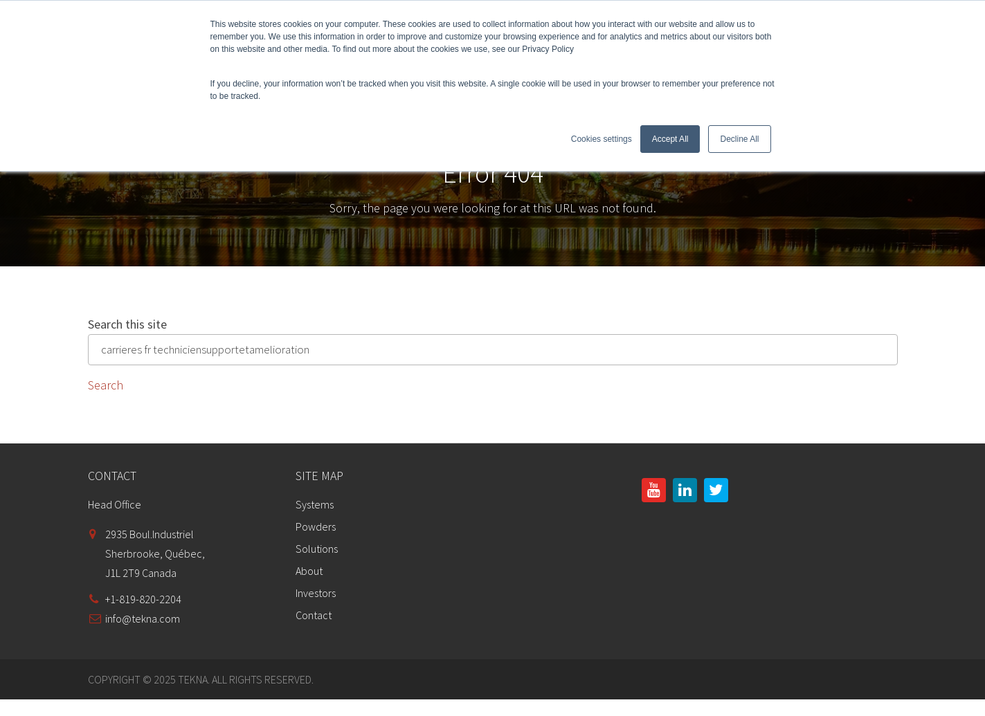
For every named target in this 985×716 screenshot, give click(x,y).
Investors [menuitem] (316, 593)
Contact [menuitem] (314, 615)
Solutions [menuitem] (317, 549)
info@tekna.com (142, 618)
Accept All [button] (670, 139)
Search (105, 385)
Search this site (127, 324)
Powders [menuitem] (316, 526)
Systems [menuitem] (315, 504)
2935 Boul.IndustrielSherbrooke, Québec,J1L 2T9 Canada (155, 553)
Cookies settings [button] (601, 139)
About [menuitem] (309, 571)
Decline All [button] (739, 139)
